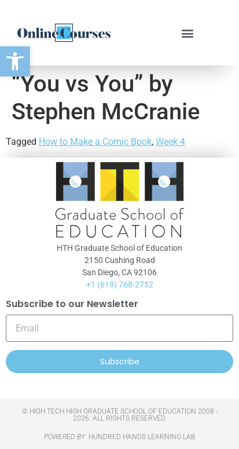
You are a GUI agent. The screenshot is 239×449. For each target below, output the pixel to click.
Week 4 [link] (170, 141)
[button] (187, 32)
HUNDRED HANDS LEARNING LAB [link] (142, 437)
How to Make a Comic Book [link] (95, 141)
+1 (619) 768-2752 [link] (119, 284)
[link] (15, 61)
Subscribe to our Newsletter (72, 305)
